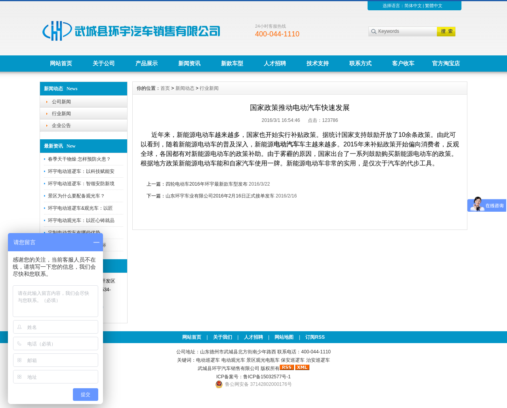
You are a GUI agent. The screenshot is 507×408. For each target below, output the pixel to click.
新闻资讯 (189, 63)
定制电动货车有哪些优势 (74, 232)
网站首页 (61, 63)
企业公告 (61, 125)
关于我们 (222, 337)
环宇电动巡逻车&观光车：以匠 (80, 208)
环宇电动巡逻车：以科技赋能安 (81, 171)
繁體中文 (433, 5)
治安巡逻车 (318, 360)
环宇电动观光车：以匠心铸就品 (81, 220)
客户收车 (403, 63)
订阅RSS (315, 337)
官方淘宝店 (446, 63)
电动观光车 (233, 360)
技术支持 (318, 63)
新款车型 (232, 63)
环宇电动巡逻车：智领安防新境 (81, 183)
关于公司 (104, 63)
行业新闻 (61, 113)
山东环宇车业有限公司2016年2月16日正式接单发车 (220, 196)
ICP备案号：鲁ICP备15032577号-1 (253, 377)
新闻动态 (184, 88)
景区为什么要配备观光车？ (76, 196)
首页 (165, 88)
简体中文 (413, 5)
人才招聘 (275, 63)
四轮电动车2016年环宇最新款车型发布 (207, 184)
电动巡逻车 (208, 360)
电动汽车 (286, 144)
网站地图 (284, 337)
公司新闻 (61, 101)
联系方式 (360, 63)
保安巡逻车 (293, 360)
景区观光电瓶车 (263, 360)
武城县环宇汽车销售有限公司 (228, 368)
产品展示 (146, 63)
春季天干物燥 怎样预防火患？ (79, 159)
